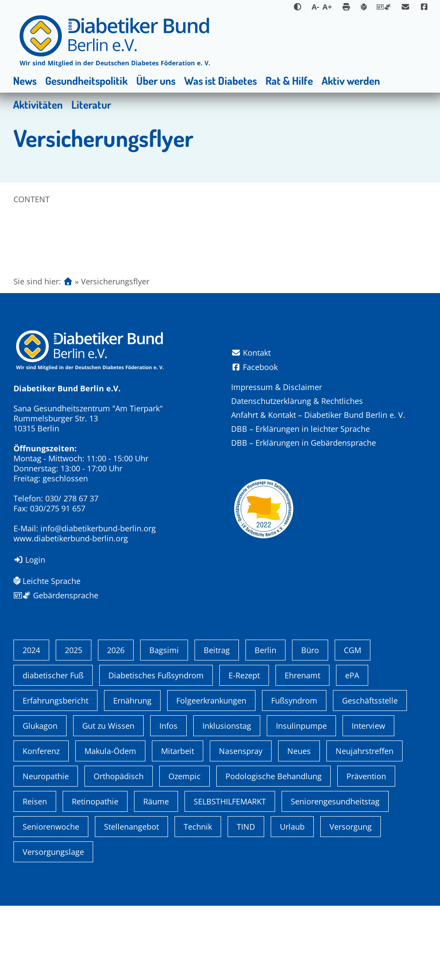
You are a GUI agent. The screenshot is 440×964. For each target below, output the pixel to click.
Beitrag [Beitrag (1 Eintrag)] (217, 708)
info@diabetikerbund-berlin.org (98, 528)
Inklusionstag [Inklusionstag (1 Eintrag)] (226, 784)
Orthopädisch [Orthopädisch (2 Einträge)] (119, 834)
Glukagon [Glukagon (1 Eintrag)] (40, 784)
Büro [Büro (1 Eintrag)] (310, 708)
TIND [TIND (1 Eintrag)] (246, 885)
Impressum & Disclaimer (276, 387)
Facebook (254, 367)
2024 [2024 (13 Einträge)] (31, 708)
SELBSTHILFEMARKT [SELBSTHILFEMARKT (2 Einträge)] (230, 859)
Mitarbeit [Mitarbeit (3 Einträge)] (177, 809)
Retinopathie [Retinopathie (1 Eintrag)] (95, 859)
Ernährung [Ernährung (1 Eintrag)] (132, 759)
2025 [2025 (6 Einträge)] (73, 708)
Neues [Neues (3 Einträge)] (299, 809)
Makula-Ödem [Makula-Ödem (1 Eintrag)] (110, 809)
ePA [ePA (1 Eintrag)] (352, 733)
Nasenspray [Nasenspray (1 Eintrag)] (240, 809)
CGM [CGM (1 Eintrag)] (352, 708)
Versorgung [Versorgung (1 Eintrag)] (350, 885)
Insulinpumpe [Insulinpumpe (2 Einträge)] (301, 784)
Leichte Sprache (47, 581)
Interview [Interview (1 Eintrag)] (368, 784)
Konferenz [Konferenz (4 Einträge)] (41, 809)
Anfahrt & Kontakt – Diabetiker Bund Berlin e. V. (318, 415)
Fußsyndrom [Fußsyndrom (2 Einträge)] (294, 759)
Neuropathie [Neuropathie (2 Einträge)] (46, 834)
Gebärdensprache (55, 595)
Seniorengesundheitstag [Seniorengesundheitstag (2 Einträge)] (335, 859)
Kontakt (251, 353)
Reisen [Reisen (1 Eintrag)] (35, 859)
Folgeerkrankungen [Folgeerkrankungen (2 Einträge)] (211, 759)
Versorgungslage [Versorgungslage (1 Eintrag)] (53, 910)
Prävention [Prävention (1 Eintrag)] (366, 834)
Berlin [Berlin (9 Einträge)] (265, 708)
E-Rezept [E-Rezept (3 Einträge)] (244, 733)
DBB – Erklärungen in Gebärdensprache (303, 442)
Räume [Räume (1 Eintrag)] (156, 859)
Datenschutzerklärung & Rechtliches (297, 401)
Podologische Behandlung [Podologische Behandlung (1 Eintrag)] (273, 834)
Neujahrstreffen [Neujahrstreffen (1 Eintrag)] (364, 809)
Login (29, 559)
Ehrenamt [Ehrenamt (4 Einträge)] (302, 733)
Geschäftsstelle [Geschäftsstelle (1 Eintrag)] (370, 759)
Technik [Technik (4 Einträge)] (198, 885)
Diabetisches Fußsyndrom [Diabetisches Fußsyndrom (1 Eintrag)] (156, 733)
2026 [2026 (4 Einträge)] (115, 708)
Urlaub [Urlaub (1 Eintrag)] (292, 885)
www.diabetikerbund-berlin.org (70, 538)
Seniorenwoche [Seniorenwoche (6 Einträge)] (51, 885)
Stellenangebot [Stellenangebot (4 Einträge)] (131, 885)
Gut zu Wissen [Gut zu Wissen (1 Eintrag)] (108, 784)
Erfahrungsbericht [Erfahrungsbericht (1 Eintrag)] (55, 759)
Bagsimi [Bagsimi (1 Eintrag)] (164, 708)
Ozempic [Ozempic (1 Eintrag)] (184, 834)
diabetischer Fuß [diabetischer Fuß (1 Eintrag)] (53, 733)
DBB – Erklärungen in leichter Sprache (300, 429)
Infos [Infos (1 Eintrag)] (168, 784)
